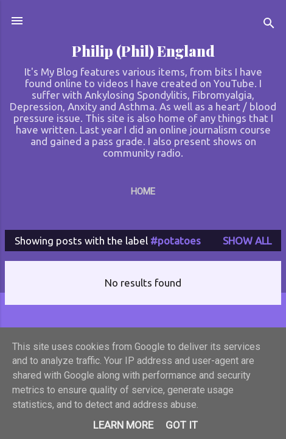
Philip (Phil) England (143, 50)
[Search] (269, 24)
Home (143, 191)
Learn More (123, 425)
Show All (247, 240)
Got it (182, 425)
